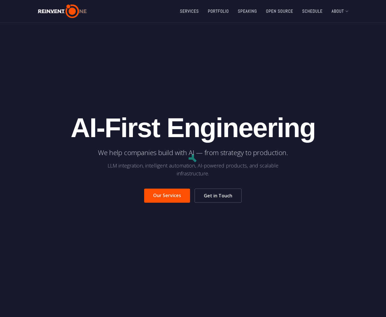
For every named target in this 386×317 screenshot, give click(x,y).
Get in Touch (218, 196)
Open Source (279, 11)
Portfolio (218, 11)
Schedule (312, 11)
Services (189, 11)
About (340, 11)
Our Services (167, 195)
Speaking (247, 11)
